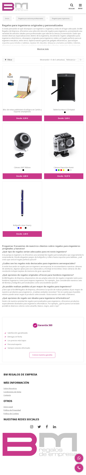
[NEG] (65, 112)
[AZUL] (56, 170)
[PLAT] (71, 170)
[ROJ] (61, 170)
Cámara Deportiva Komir (64, 167)
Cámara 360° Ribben (22, 167)
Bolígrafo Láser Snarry (22, 225)
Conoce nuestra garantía (42, 355)
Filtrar (8, 60)
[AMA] (63, 170)
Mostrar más (43, 49)
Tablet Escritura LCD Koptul (64, 109)
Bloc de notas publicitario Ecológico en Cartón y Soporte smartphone (22, 110)
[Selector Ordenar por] (71, 60)
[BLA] (62, 112)
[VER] (59, 170)
